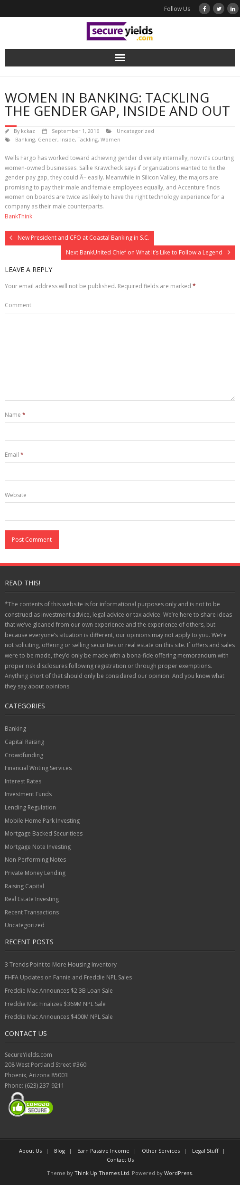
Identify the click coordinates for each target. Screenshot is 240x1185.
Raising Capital (24, 886)
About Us (30, 1150)
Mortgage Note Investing (38, 847)
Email (14, 455)
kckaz (28, 130)
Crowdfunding (24, 755)
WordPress (178, 1172)
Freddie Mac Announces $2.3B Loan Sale (59, 991)
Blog (59, 1150)
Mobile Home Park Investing (42, 821)
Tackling (88, 139)
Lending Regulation (30, 807)
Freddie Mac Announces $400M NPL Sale (59, 1017)
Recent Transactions (32, 912)
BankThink (18, 216)
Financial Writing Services (38, 768)
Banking (25, 139)
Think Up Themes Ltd (101, 1172)
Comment (18, 305)
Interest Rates (23, 781)
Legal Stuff (205, 1150)
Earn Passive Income (103, 1150)
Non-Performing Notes (35, 860)
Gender (47, 139)
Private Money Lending (35, 873)
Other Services (161, 1150)
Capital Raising (24, 742)
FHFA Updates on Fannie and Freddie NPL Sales (68, 977)
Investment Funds (28, 794)
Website (16, 495)
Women (110, 139)
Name (15, 415)
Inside (67, 139)
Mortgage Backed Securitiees (44, 833)
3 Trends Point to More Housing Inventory (61, 964)
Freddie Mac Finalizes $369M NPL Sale (55, 1004)
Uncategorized (135, 130)
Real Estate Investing (32, 899)
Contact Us (120, 1159)
